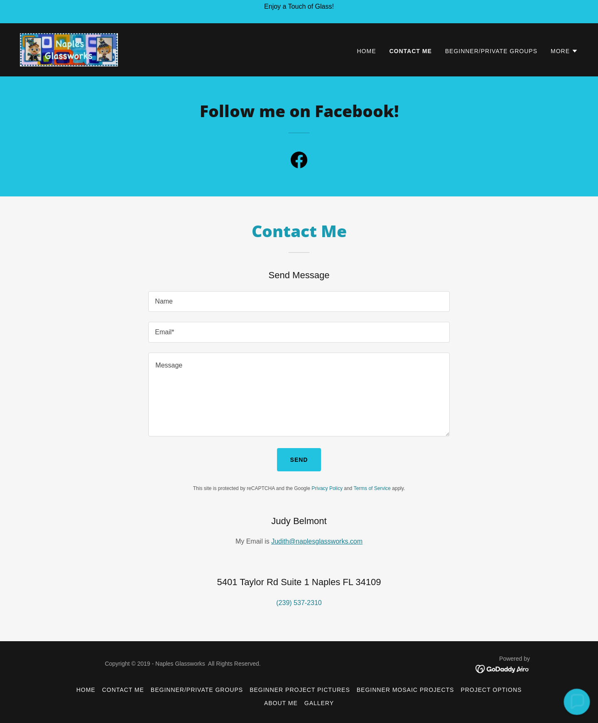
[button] (564, 51)
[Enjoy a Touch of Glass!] (299, 12)
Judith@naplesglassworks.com (317, 541)
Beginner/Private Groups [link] (491, 51)
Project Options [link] (491, 689)
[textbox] (298, 301)
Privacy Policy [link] (327, 488)
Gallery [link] (319, 703)
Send (299, 459)
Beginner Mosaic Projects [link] (405, 689)
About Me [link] (281, 703)
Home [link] (366, 51)
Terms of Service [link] (371, 488)
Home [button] (86, 689)
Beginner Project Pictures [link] (300, 689)
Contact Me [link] (411, 51)
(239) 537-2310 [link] (298, 602)
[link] (69, 49)
